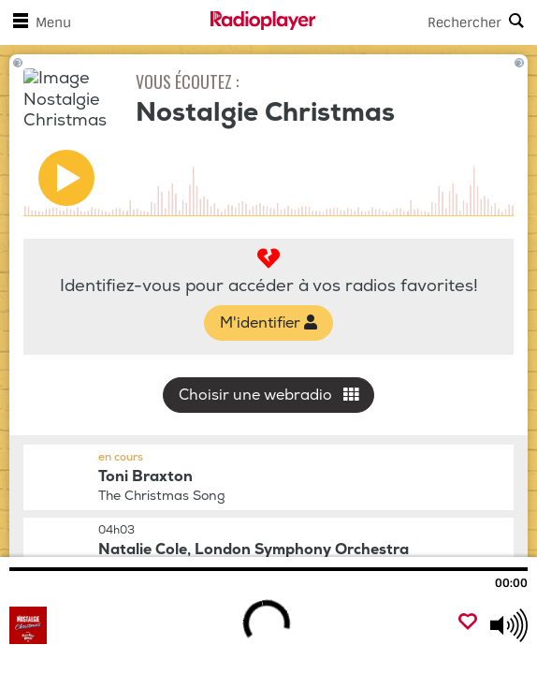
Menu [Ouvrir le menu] (38, 22)
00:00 (511, 583)
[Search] (426, 22)
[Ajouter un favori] (468, 623)
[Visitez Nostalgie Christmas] (109, 625)
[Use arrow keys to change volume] (509, 625)
